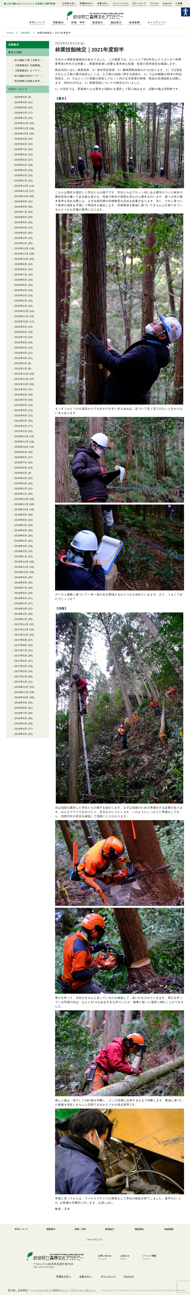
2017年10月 (21, 634)
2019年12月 (21, 499)
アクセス (154, 3)
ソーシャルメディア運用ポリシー (49, 1290)
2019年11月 (21, 504)
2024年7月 (20, 211)
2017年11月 (21, 629)
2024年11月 (21, 191)
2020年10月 (21, 446)
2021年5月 (20, 410)
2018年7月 (20, 587)
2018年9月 (20, 577)
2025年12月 (21, 123)
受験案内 (58, 22)
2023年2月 (20, 300)
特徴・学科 (78, 22)
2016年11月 (21, 692)
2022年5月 (20, 347)
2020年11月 (21, 441)
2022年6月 (20, 342)
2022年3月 (20, 358)
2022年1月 (20, 368)
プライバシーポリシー (83, 1290)
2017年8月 (20, 645)
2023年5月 (20, 285)
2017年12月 (21, 624)
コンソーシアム (121, 3)
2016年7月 (20, 713)
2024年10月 (21, 196)
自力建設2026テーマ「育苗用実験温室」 (38, 75)
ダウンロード (139, 3)
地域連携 (134, 22)
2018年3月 (20, 608)
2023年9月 (20, 264)
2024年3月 (20, 232)
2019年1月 (20, 556)
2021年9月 (20, 389)
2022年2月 (20, 363)
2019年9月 (20, 514)
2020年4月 (20, 478)
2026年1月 (20, 118)
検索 (179, 3)
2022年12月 (21, 311)
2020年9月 (20, 452)
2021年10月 (21, 384)
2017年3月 (20, 671)
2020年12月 (21, 436)
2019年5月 (20, 535)
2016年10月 (21, 697)
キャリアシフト (156, 22)
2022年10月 (21, 321)
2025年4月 (20, 165)
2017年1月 (20, 681)
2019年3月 (20, 546)
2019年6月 (20, 530)
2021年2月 (20, 426)
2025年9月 (20, 138)
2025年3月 (20, 170)
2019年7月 (20, 525)
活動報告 (26, 33)
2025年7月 (20, 149)
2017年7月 (20, 650)
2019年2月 (20, 551)
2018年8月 (20, 582)
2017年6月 (20, 655)
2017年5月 (20, 660)
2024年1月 (20, 243)
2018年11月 (21, 566)
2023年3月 (20, 295)
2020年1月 (20, 493)
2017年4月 (20, 666)
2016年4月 (20, 728)
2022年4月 (20, 352)
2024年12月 (21, 185)
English (167, 3)
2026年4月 (20, 102)
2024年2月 (20, 238)
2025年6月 (20, 154)
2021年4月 (20, 415)
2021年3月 (20, 420)
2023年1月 (20, 305)
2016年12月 (21, 687)
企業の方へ (103, 3)
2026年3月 (20, 107)
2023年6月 (20, 279)
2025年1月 (20, 180)
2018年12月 (21, 561)
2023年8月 (20, 269)
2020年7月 (20, 462)
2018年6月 (20, 593)
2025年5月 (20, 159)
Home (10, 33)
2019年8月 (20, 519)
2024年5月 (20, 222)
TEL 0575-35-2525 (43, 1267)
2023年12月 (21, 248)
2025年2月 (20, 175)
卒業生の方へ (87, 3)
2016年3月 (20, 734)
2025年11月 (21, 128)
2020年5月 (20, 473)
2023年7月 (20, 274)
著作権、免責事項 (18, 1290)
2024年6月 (20, 217)
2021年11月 (21, 379)
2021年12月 (21, 373)
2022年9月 (20, 326)
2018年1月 (20, 619)
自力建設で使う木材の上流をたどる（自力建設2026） (45, 60)
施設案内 (116, 22)
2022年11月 (21, 316)
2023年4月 (20, 290)
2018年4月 (20, 603)
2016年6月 (20, 718)
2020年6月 (20, 467)
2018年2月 (20, 613)
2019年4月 (20, 540)
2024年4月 (20, 227)
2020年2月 (20, 488)
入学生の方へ (69, 3)
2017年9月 (20, 640)
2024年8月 (20, 206)
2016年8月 (20, 707)
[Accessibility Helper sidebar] (185, 11)
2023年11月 (21, 253)
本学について (37, 22)
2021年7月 (20, 399)
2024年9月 (20, 201)
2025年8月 (20, 144)
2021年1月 (20, 431)
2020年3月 (20, 483)
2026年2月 (20, 112)
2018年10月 (21, 572)
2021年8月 (20, 394)
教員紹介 (97, 22)
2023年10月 (21, 258)
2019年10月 (21, 509)
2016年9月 (20, 702)
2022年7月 (20, 337)
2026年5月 (20, 97)
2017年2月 (20, 676)
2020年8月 (20, 457)
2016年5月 (20, 723)
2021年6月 (20, 405)
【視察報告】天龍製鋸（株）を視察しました (40, 65)
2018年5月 (20, 598)
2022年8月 (20, 332)
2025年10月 (21, 133)
